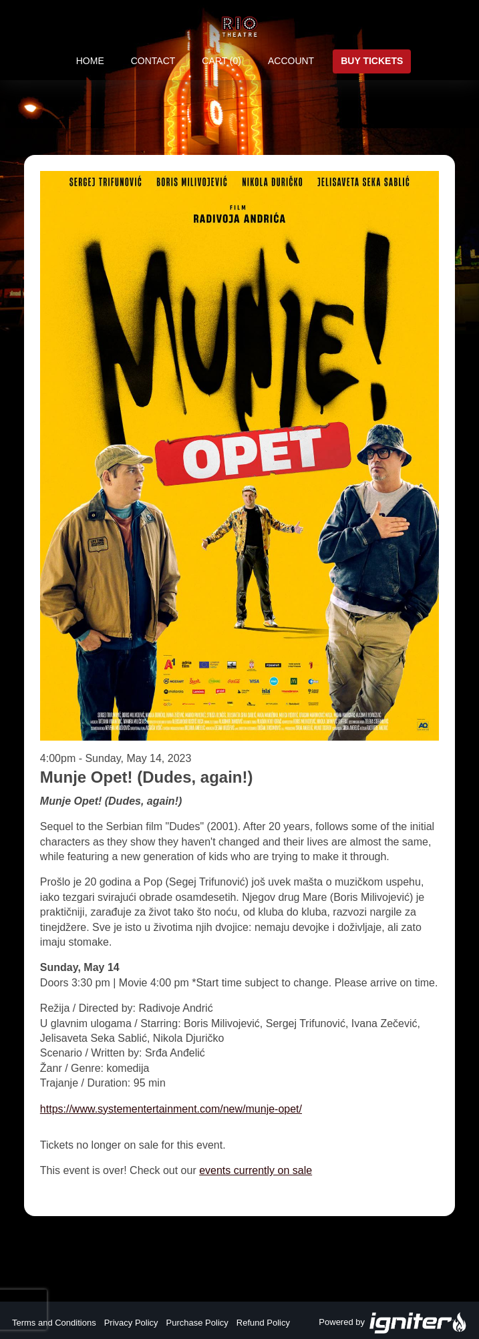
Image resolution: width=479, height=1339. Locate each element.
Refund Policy (263, 1323)
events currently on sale (255, 1170)
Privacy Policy (131, 1323)
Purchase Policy (197, 1323)
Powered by (393, 1323)
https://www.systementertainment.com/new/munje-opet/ (171, 1109)
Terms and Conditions (54, 1323)
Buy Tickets (372, 60)
